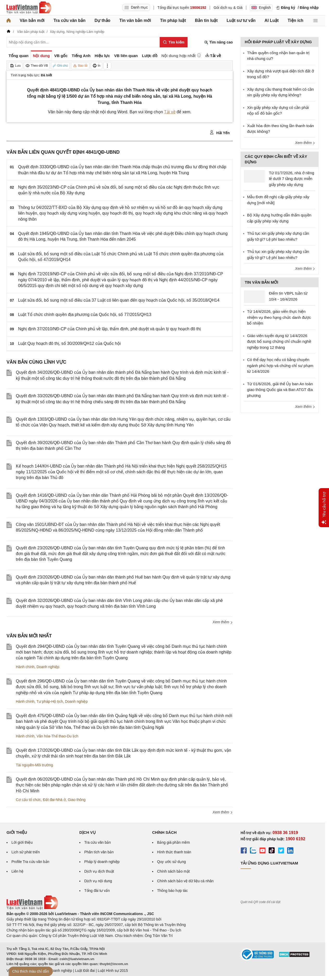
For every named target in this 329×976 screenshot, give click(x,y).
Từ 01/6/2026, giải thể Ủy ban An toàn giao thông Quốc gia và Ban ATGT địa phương (280, 390)
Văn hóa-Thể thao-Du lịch (57, 736)
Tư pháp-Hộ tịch (49, 701)
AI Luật (272, 20)
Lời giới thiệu (22, 842)
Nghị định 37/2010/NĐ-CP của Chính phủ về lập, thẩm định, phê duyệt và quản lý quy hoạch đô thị (109, 329)
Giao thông (77, 800)
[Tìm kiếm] (174, 42)
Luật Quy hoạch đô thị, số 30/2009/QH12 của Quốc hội (69, 343)
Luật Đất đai (85, 970)
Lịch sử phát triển (25, 852)
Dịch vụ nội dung (98, 881)
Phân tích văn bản (99, 852)
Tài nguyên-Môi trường (34, 765)
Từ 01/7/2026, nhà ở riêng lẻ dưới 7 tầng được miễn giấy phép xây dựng (291, 179)
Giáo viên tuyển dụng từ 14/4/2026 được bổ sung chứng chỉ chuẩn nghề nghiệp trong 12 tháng (279, 341)
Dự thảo (102, 20)
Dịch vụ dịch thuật (99, 871)
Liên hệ (17, 871)
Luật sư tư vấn (241, 20)
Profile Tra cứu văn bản (30, 862)
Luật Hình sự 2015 (113, 970)
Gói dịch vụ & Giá (228, 7)
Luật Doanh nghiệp (56, 970)
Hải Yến (220, 132)
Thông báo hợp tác (172, 890)
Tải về (170, 112)
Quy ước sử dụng (171, 862)
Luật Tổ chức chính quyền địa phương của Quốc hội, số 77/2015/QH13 (84, 314)
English (261, 7)
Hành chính (25, 667)
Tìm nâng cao (218, 42)
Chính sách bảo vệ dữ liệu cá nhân (185, 881)
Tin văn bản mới (135, 20)
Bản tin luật (206, 20)
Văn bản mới (32, 20)
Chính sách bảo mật (173, 871)
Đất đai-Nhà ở (54, 800)
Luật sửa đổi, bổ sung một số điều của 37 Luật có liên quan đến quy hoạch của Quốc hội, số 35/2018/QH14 (119, 300)
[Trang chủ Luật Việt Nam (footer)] (32, 908)
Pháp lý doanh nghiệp (102, 862)
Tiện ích (295, 20)
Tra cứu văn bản (70, 20)
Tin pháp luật (173, 20)
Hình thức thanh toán (174, 852)
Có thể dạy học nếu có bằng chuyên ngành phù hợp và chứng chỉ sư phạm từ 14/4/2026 (280, 365)
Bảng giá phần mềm (173, 842)
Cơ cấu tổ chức (28, 800)
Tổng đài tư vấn (97, 890)
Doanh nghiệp (47, 667)
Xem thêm (222, 622)
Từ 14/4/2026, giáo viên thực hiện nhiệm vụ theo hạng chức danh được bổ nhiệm (279, 317)
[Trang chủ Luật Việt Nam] (29, 7)
